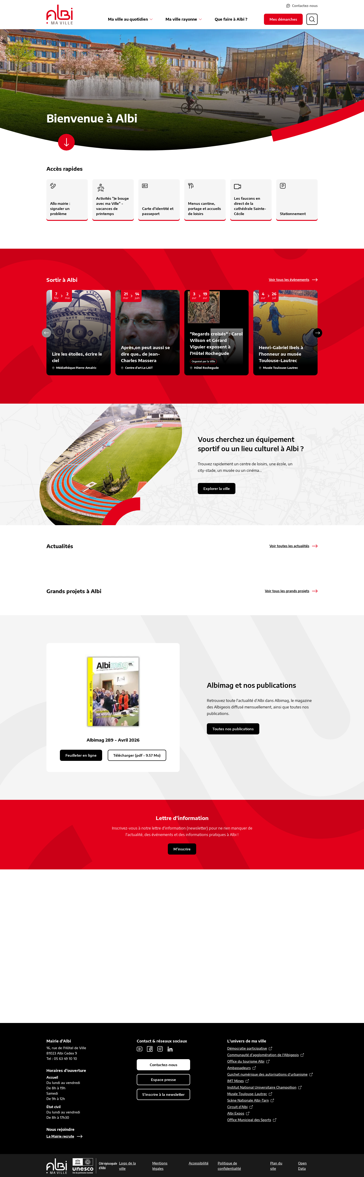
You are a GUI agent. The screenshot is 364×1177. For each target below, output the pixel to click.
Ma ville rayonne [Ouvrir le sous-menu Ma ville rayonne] (181, 19)
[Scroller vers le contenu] (66, 142)
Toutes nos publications (233, 882)
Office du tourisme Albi (245, 1061)
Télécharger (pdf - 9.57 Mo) (137, 908)
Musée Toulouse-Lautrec (247, 1094)
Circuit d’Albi (237, 1107)
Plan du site (276, 1166)
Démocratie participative (247, 1048)
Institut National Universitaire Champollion (261, 1087)
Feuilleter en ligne (81, 908)
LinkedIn (170, 1049)
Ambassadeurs (239, 1068)
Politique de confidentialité (229, 1166)
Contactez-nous (305, 6)
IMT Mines (235, 1081)
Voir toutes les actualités (289, 546)
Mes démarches (283, 19)
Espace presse (163, 1079)
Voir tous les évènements (289, 280)
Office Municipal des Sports (249, 1120)
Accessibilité (198, 1163)
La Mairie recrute (60, 1136)
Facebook (150, 1049)
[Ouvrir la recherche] (312, 19)
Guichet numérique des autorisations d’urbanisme (267, 1074)
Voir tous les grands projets (287, 686)
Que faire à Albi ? (231, 19)
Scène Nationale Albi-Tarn (248, 1100)
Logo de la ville (127, 1166)
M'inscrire (182, 1002)
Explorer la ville (216, 488)
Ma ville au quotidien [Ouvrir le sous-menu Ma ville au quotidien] (128, 19)
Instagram (160, 1049)
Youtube (139, 1049)
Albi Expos (235, 1113)
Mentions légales (159, 1166)
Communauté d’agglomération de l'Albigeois (263, 1055)
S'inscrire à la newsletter (163, 1094)
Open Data (302, 1166)
